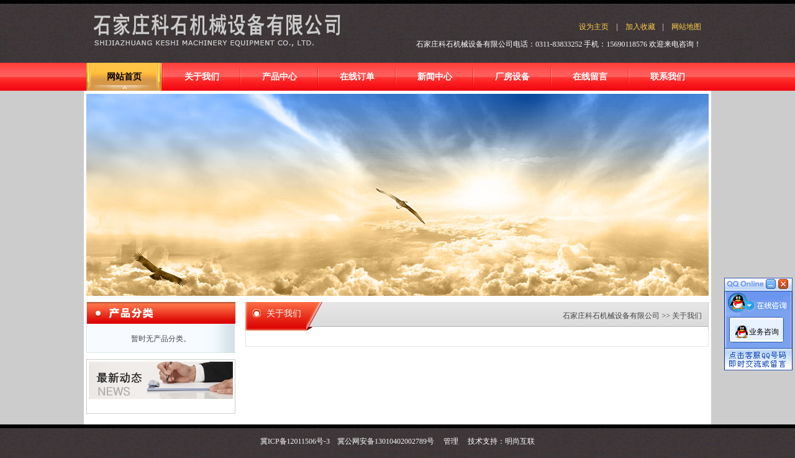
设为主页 (594, 26)
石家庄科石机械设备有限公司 (611, 315)
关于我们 (201, 76)
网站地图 (686, 26)
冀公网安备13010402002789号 (385, 441)
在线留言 (590, 76)
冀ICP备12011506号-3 (295, 441)
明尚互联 (520, 441)
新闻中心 (434, 76)
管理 (450, 441)
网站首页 (124, 76)
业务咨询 (764, 331)
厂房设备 (512, 76)
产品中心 (279, 76)
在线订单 (357, 76)
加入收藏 (640, 26)
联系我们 (667, 76)
